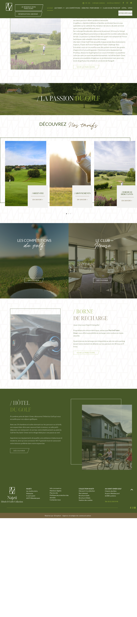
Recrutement (83, 493)
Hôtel (124, 8)
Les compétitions (73, 8)
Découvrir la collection (87, 491)
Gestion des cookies (85, 501)
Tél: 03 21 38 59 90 (111, 501)
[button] (66, 213)
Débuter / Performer (91, 8)
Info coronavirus (55, 488)
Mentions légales (55, 491)
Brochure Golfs (84, 496)
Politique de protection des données (59, 497)
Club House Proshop (111, 8)
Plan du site (54, 493)
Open (130, 8)
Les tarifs (59, 8)
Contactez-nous (55, 501)
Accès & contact (113, 3)
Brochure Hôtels (84, 498)
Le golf (50, 8)
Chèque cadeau (98, 3)
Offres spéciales (125, 13)
